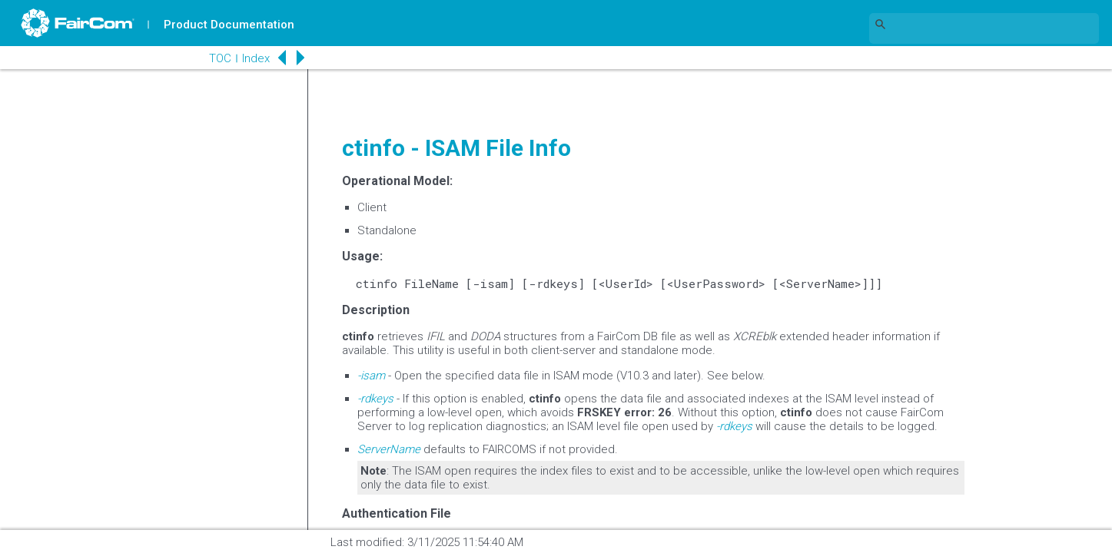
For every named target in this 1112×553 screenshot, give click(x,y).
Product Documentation (231, 24)
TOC (199, 58)
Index (235, 58)
